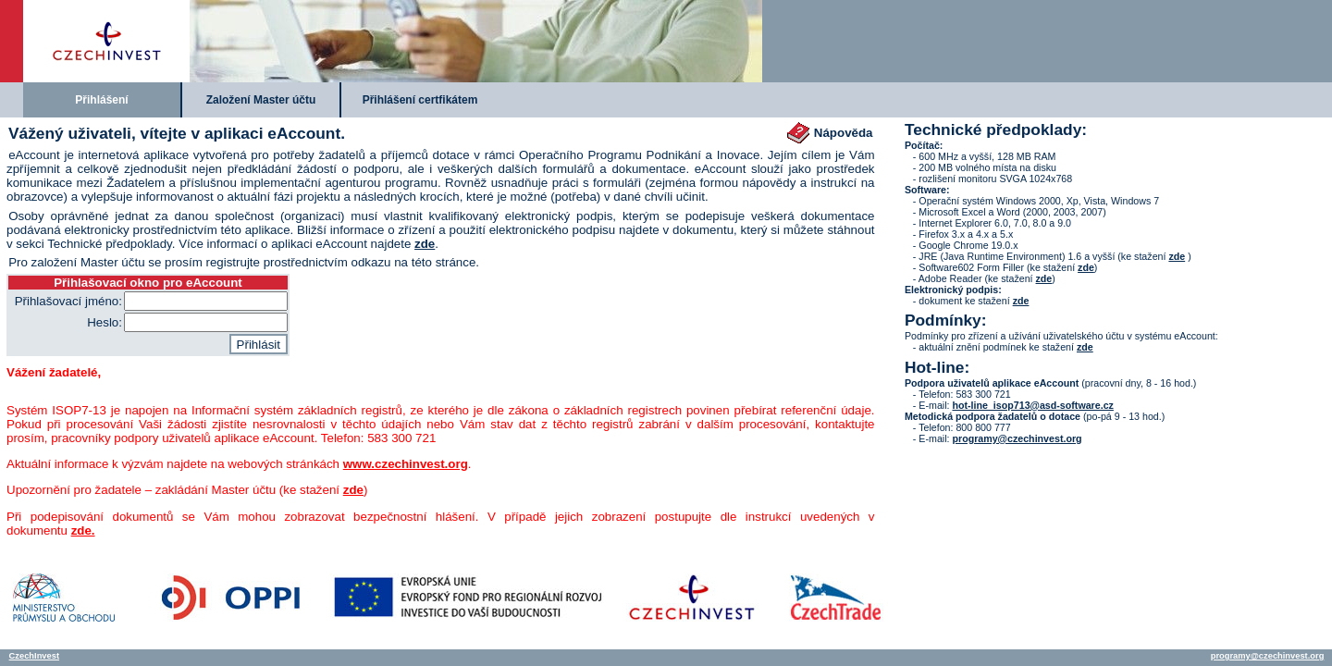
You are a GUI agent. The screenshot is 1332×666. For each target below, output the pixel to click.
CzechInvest (34, 655)
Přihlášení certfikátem (420, 99)
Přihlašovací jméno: (68, 301)
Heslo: (104, 322)
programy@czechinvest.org (1016, 438)
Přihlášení (101, 99)
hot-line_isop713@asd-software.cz (1032, 405)
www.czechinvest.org (405, 464)
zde (424, 244)
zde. (83, 530)
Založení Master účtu (261, 99)
